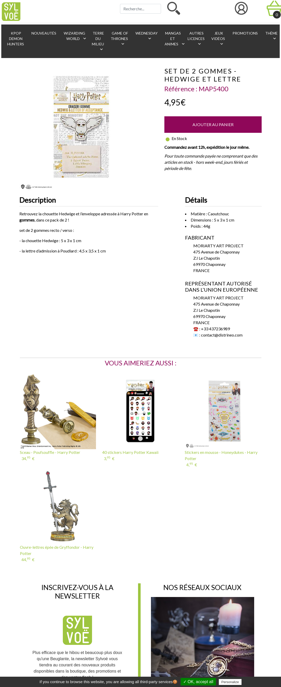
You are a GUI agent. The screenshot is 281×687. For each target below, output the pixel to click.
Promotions (245, 33)
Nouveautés (43, 33)
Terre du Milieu (98, 41)
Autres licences (196, 38)
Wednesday (146, 36)
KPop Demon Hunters (15, 38)
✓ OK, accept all (198, 682)
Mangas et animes (173, 38)
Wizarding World (75, 36)
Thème (271, 36)
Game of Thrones (119, 38)
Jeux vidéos (218, 38)
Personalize (230, 682)
